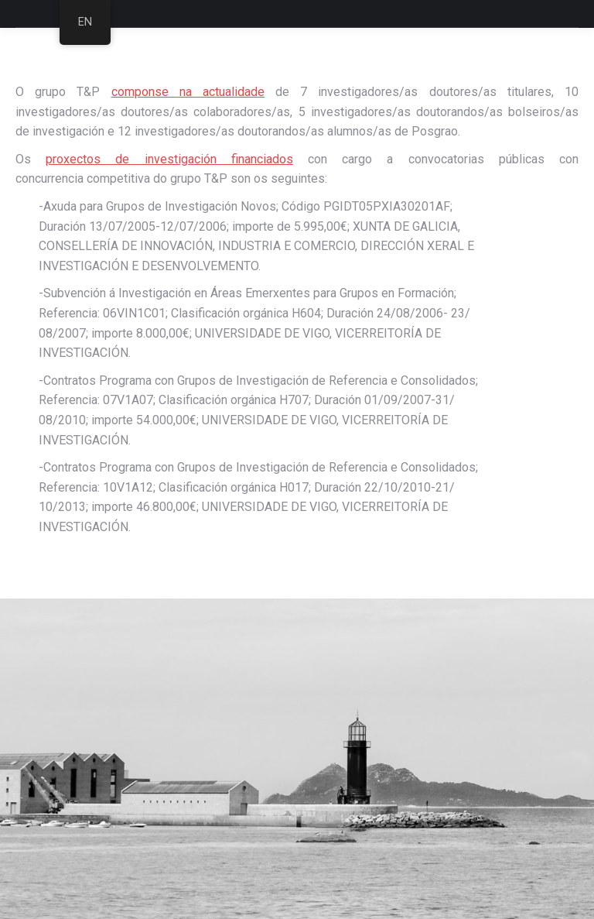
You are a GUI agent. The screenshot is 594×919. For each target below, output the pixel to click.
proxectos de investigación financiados (169, 159)
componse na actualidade (188, 91)
